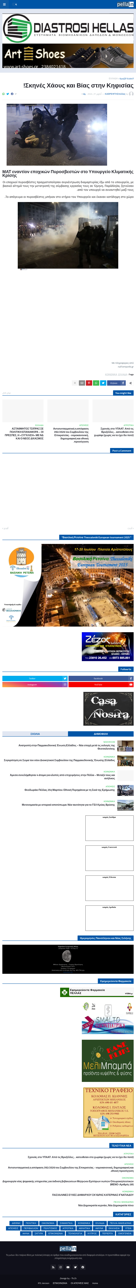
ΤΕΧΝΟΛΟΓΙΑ (75, 1233)
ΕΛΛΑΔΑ (113, 78)
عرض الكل (6, 393)
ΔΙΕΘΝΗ (16, 1223)
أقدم (6, 528)
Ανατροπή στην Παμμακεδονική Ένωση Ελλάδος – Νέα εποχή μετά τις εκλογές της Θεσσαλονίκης (67, 747)
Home (95, 1283)
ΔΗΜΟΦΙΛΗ (101, 734)
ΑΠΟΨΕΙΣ (13, 1228)
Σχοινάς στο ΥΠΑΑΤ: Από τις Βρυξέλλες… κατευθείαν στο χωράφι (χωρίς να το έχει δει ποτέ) (114, 432)
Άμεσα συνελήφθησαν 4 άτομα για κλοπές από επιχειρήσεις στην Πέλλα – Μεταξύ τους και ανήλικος (62, 776)
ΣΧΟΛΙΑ (35, 734)
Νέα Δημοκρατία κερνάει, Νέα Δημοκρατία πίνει (106, 1205)
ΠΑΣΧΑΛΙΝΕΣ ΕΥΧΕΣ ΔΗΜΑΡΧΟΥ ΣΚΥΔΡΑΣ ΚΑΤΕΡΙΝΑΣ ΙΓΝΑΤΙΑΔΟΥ (93, 1195)
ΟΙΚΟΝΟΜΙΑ (48, 1223)
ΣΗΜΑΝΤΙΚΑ (66, 1223)
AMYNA (25, 1233)
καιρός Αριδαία (109, 907)
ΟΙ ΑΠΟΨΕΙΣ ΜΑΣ (80, 1283)
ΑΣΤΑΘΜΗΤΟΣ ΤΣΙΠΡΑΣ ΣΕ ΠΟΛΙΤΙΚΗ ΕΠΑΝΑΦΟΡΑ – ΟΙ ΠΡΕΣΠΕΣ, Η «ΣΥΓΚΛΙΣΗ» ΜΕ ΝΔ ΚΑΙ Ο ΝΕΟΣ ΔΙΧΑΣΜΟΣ (24, 433)
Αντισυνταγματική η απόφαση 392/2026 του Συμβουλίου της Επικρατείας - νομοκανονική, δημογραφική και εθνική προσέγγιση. (71, 435)
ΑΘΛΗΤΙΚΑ (84, 1228)
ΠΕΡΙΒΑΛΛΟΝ (31, 1228)
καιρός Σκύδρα (109, 817)
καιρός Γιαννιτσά (109, 847)
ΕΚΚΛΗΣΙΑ (114, 1228)
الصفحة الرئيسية (127, 78)
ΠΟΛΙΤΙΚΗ (31, 1223)
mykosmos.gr (68, 972)
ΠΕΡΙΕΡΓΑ (107, 1233)
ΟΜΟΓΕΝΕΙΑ (124, 1233)
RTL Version (43, 1283)
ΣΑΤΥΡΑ (39, 1233)
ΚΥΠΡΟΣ (92, 1233)
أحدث (130, 528)
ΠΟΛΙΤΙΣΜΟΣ (50, 1228)
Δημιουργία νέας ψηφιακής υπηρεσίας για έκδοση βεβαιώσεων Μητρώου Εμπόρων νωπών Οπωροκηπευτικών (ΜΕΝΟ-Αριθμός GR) (68, 1183)
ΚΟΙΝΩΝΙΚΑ (111, 374)
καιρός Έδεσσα (109, 877)
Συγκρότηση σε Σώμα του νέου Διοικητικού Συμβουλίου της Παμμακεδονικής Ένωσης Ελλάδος (59, 760)
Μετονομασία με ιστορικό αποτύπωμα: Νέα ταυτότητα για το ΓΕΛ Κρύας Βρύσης (68, 804)
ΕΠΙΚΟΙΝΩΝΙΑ (55, 1233)
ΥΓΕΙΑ (128, 1228)
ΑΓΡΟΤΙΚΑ (68, 1228)
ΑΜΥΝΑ (99, 1228)
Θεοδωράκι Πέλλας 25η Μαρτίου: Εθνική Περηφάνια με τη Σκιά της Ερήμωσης (70, 790)
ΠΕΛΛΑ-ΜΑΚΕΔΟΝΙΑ (120, 1223)
